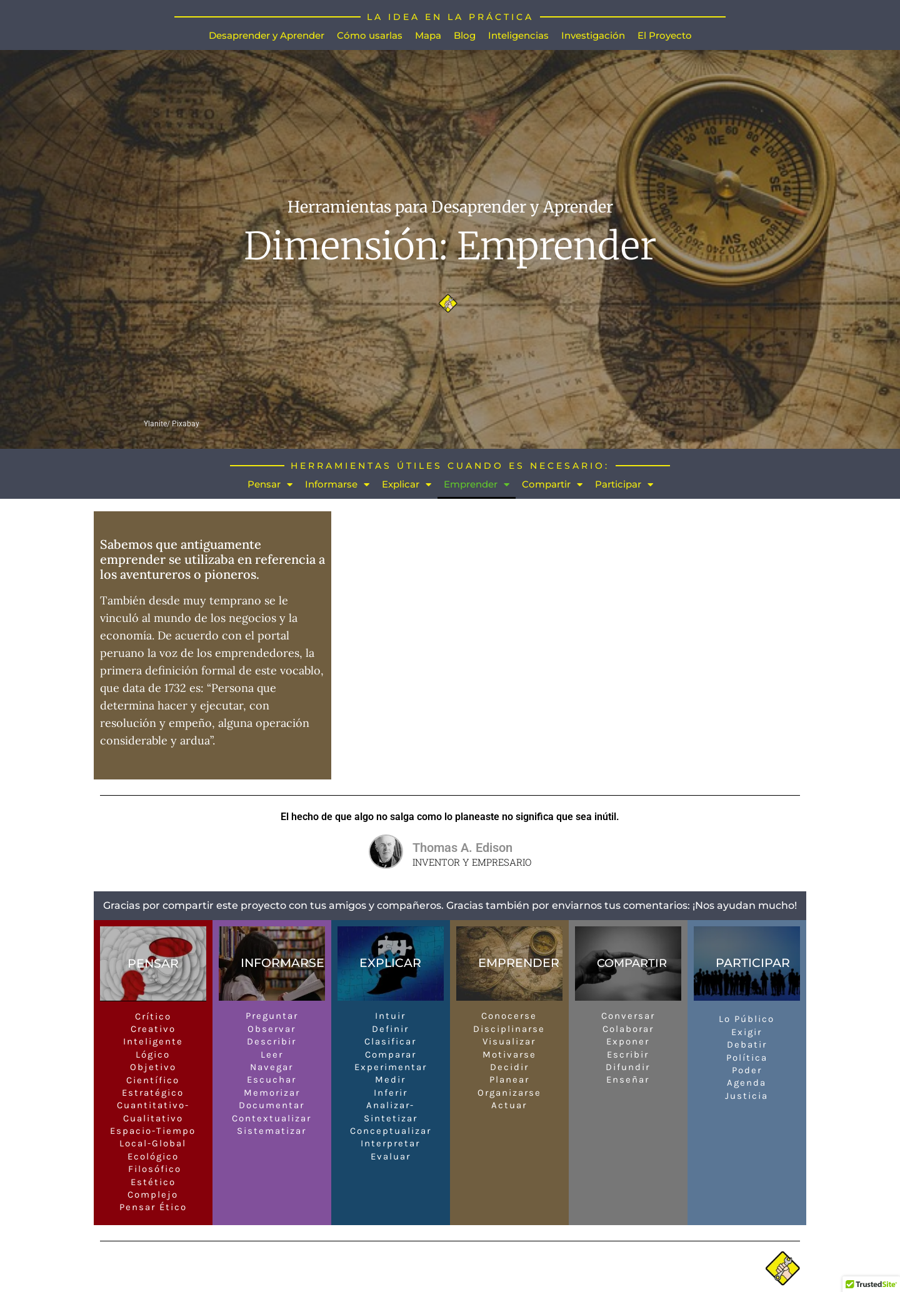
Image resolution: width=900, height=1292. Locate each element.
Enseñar (627, 1080)
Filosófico (152, 1169)
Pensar (270, 485)
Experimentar (390, 1067)
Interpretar (390, 1143)
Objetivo (153, 1067)
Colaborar (628, 1029)
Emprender (476, 485)
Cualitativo (153, 1118)
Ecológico (153, 1157)
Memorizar (272, 1093)
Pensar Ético (153, 1207)
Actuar (509, 1105)
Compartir (552, 485)
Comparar (390, 1054)
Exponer (627, 1042)
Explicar (406, 485)
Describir (271, 1042)
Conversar (628, 1016)
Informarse (337, 485)
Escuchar (271, 1080)
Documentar (271, 1105)
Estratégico (153, 1093)
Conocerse (509, 1016)
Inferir (391, 1093)
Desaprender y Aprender (266, 35)
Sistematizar (271, 1131)
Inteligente (153, 1042)
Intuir (390, 1016)
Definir (390, 1029)
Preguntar (272, 1016)
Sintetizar (391, 1118)
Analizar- (390, 1105)
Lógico (153, 1054)
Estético (153, 1182)
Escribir (628, 1054)
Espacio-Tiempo (153, 1131)
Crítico (153, 1016)
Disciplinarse (509, 1029)
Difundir (628, 1067)
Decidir (509, 1067)
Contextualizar (271, 1118)
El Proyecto (665, 35)
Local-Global (152, 1143)
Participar (624, 485)
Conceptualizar (390, 1131)
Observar (272, 1029)
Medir (390, 1080)
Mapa (428, 35)
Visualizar (509, 1042)
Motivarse (509, 1054)
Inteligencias (518, 35)
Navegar (271, 1067)
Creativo (153, 1029)
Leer (272, 1054)
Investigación (593, 35)
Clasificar (390, 1042)
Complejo (153, 1195)
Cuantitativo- (153, 1105)
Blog (465, 35)
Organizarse (509, 1093)
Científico (152, 1080)
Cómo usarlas (369, 35)
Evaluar (391, 1157)
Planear (509, 1080)
